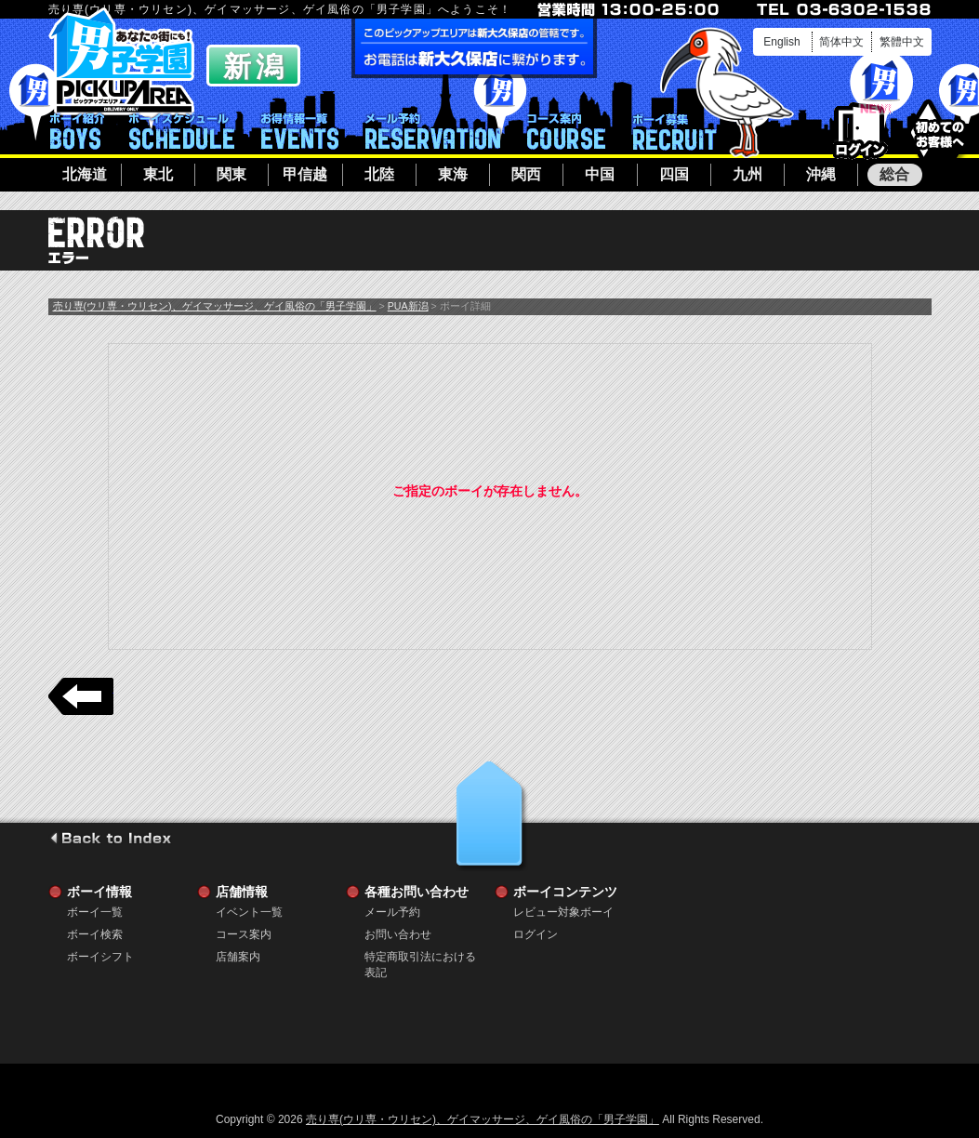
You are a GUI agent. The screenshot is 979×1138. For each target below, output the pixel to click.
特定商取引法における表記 (420, 957)
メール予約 (433, 131)
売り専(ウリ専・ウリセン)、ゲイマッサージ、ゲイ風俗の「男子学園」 (215, 305)
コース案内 (566, 131)
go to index (110, 837)
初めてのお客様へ (939, 129)
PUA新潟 (408, 305)
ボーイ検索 (95, 934)
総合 (894, 174)
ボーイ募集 (674, 131)
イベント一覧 (299, 131)
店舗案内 (238, 956)
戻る (80, 696)
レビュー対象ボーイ (563, 912)
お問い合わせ (397, 934)
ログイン (860, 131)
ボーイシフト (181, 131)
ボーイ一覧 (95, 912)
